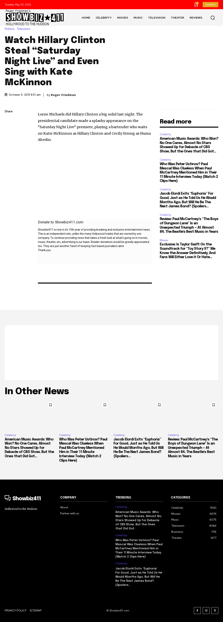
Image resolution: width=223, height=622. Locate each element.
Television (24, 29)
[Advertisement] (111, 352)
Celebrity (165, 134)
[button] (212, 17)
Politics (11, 29)
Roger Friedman (63, 95)
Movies (164, 240)
